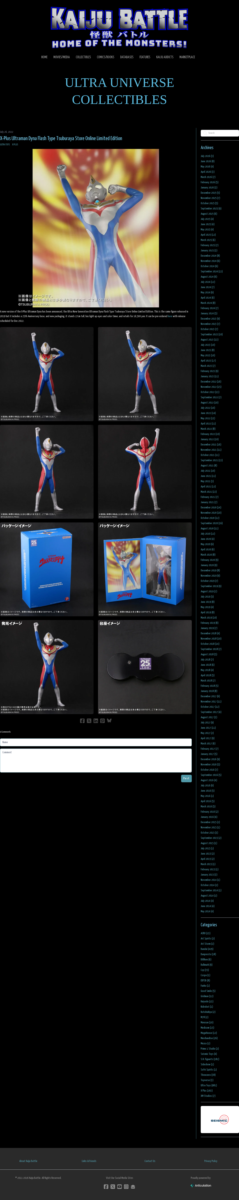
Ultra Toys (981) (209, 1085)
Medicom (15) (207, 1027)
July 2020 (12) (208, 533)
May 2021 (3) (207, 481)
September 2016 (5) (211, 775)
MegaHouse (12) (209, 1033)
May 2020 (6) (207, 544)
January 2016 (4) (209, 817)
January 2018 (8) (209, 691)
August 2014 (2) (209, 895)
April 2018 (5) (208, 675)
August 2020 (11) (209, 528)
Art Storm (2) (207, 943)
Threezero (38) (208, 1075)
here (170, 316)
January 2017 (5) (209, 754)
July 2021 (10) (208, 470)
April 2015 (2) (208, 859)
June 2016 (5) (208, 790)
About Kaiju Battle (28, 1161)
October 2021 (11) (210, 455)
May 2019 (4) (207, 607)
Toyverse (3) (207, 1080)
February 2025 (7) (209, 245)
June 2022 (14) (208, 413)
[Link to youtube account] (119, 1186)
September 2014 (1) (211, 890)
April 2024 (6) (208, 297)
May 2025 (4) (207, 229)
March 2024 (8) (208, 303)
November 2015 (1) (210, 827)
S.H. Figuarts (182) (210, 1059)
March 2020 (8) (208, 554)
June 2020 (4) (208, 539)
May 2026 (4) (207, 166)
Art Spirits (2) (208, 938)
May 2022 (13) (208, 418)
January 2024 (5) (209, 313)
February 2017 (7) (209, 748)
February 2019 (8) (209, 623)
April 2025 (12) (208, 234)
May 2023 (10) (208, 355)
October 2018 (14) (210, 644)
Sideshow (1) (207, 1064)
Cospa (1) (205, 975)
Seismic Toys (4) (209, 1054)
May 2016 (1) (207, 796)
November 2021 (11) (211, 449)
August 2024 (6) (209, 276)
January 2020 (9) (209, 565)
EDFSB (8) (205, 980)
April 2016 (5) (208, 801)
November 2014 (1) (210, 880)
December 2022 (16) (211, 381)
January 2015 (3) (209, 874)
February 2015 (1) (209, 869)
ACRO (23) (205, 933)
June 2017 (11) (208, 727)
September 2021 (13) (212, 460)
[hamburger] (7, 6)
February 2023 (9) (209, 371)
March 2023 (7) (208, 366)
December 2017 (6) (210, 696)
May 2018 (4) (207, 670)
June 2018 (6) (208, 665)
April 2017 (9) (208, 738)
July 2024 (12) (208, 282)
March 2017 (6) (208, 743)
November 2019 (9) (210, 575)
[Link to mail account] (133, 1186)
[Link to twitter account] (113, 1186)
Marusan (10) (207, 1022)
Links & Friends (89, 1161)
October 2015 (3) (209, 832)
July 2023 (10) (208, 345)
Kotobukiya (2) (208, 1012)
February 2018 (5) (209, 685)
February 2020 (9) (209, 560)
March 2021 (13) (209, 491)
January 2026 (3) (209, 187)
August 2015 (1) (209, 843)
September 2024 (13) (212, 271)
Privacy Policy (210, 1161)
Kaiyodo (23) (207, 1001)
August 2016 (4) (209, 780)
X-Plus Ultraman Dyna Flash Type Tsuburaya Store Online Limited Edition (61, 138)
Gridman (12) (207, 996)
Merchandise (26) (209, 1038)
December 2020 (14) (211, 507)
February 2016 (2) (209, 811)
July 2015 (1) (207, 848)
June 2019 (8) (208, 602)
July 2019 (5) (207, 596)
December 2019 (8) (210, 570)
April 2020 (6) (208, 549)
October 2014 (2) (209, 885)
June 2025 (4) (208, 224)
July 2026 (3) (207, 156)
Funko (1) (205, 985)
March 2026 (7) (208, 177)
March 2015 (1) (208, 864)
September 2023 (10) (212, 334)
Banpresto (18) (208, 954)
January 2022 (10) (210, 439)
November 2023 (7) (210, 324)
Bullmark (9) (206, 964)
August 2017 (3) (209, 717)
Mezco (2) (205, 1043)
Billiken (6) (206, 959)
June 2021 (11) (208, 476)
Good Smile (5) (208, 991)
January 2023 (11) (210, 376)
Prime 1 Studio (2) (210, 1048)
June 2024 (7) (208, 287)
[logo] (119, 27)
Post (186, 778)
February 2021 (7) (209, 497)
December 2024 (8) (210, 255)
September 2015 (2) (211, 838)
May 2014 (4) (207, 911)
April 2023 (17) (208, 360)
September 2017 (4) (211, 712)
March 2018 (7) (208, 680)
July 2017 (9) (207, 722)
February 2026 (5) (209, 182)
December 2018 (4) (210, 633)
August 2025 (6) (209, 213)
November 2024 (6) (210, 261)
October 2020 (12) (210, 518)
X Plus (15, 144)
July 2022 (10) (208, 407)
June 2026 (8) (208, 161)
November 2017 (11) (211, 701)
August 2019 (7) (209, 591)
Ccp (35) (205, 970)
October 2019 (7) (209, 581)
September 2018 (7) (211, 649)
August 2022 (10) (209, 402)
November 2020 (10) (211, 512)
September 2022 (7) (211, 397)
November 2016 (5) (210, 764)
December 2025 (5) (210, 192)
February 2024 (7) (209, 308)
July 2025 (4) (207, 219)
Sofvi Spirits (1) (209, 1069)
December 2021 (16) (211, 444)
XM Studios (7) (208, 1096)
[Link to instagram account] (126, 1186)
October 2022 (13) (210, 392)
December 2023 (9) (210, 318)
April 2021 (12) (208, 486)
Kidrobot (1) (207, 1006)
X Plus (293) (207, 1090)
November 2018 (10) (211, 638)
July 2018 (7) (207, 659)
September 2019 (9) (211, 586)
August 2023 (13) (209, 339)
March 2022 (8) (208, 428)
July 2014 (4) (207, 901)
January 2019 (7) (209, 628)
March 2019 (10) (209, 617)
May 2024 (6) (207, 292)
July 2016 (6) (207, 785)
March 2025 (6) (208, 240)
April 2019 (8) (208, 612)
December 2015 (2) (210, 822)
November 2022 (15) (211, 387)
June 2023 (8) (208, 350)
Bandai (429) (207, 949)
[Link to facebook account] (106, 1186)
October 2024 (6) (209, 266)
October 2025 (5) (209, 203)
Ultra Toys (5, 144)
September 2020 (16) (212, 523)
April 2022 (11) (208, 423)
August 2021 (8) (209, 465)
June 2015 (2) (208, 853)
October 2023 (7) (209, 329)
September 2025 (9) (211, 208)
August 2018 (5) (209, 654)
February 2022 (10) (210, 434)
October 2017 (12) (210, 706)
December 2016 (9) (210, 759)
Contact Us (150, 1161)
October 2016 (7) (209, 769)
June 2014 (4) (208, 906)
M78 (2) (204, 1017)
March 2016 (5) (208, 806)
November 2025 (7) (210, 198)
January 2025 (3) (209, 250)
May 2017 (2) (207, 733)
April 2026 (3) (208, 171)
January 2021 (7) (209, 502)
